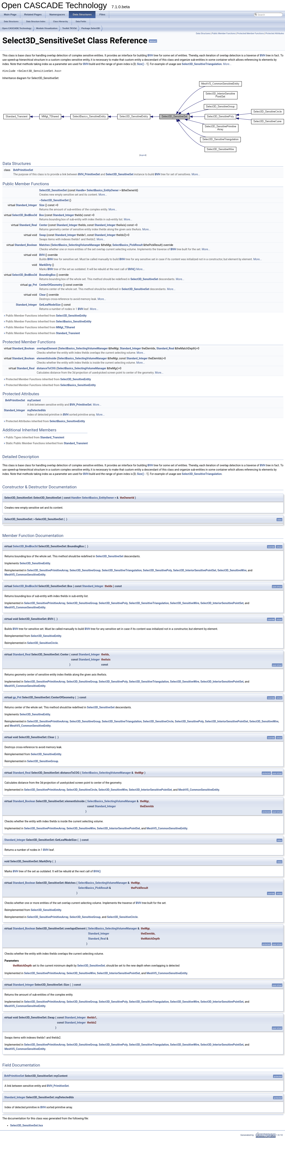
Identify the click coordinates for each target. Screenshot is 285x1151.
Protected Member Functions (250, 33)
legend (143, 155)
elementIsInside (46, 358)
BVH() (132, 269)
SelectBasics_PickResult (127, 245)
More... (227, 64)
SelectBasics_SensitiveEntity (73, 321)
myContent (34, 400)
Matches (44, 245)
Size (42, 205)
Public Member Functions (223, 33)
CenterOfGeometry (50, 284)
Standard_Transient (68, 333)
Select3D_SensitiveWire (232, 570)
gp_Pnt (32, 284)
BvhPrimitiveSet (23, 170)
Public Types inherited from (33, 437)
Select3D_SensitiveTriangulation (202, 64)
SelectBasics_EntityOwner (103, 190)
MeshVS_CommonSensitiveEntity (24, 574)
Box (41, 215)
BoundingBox (47, 274)
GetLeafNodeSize (50, 304)
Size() (140, 64)
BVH (150, 55)
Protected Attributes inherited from (44, 421)
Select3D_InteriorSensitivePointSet (194, 570)
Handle (80, 190)
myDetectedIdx (36, 410)
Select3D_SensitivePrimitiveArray (47, 570)
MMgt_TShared (65, 327)
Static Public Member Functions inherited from (45, 443)
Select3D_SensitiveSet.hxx (26, 1125)
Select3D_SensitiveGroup (85, 570)
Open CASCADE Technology (16, 28)
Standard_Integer (26, 205)
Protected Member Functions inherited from (47, 379)
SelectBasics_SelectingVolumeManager (75, 245)
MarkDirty (45, 264)
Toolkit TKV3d (69, 28)
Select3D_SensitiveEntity (71, 315)
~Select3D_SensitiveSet (54, 200)
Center (43, 225)
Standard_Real (28, 225)
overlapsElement (47, 348)
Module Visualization (47, 28)
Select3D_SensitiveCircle (42, 642)
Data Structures (203, 33)
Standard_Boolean (26, 245)
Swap (42, 235)
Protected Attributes (274, 33)
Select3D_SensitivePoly (157, 570)
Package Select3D (90, 28)
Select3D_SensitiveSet (120, 174)
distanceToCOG (46, 368)
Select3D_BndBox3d (24, 215)
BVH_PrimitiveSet (89, 174)
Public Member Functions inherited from (44, 315)
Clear (42, 294)
